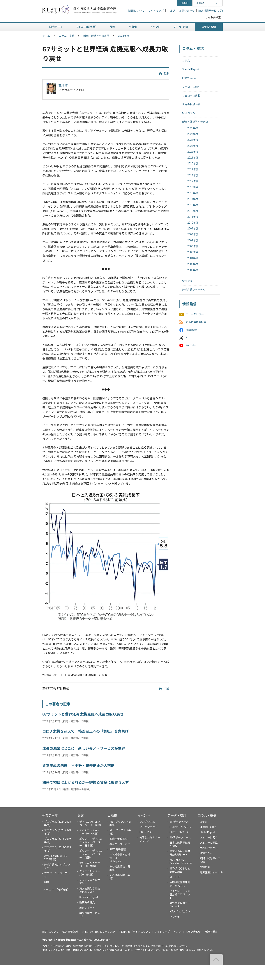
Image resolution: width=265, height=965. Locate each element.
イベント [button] (155, 27)
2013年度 (192, 205)
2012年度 (192, 210)
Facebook (191, 329)
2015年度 (192, 193)
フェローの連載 (191, 95)
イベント (144, 815)
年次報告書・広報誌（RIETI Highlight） (119, 858)
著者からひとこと (119, 844)
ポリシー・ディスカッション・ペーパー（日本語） (90, 842)
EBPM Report (189, 78)
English (200, 2)
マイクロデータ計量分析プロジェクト (179, 894)
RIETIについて (136, 10)
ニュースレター (195, 314)
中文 (215, 2)
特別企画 (187, 281)
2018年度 (192, 175)
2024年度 (192, 139)
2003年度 (192, 264)
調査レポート (87, 907)
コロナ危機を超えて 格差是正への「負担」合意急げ (85, 731)
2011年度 (192, 216)
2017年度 (192, 181)
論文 (80, 815)
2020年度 (192, 163)
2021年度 (192, 157)
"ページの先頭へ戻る (216, 959)
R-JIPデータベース (180, 826)
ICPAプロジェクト (179, 911)
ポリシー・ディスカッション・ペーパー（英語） (90, 854)
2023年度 (123, 35)
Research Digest (88, 897)
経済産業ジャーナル (193, 289)
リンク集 (174, 916)
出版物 (112, 815)
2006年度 (192, 246)
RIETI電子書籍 (117, 849)
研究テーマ (50, 815)
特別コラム (188, 113)
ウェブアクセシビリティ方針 (98, 931)
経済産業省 (211, 931)
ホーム (46, 35)
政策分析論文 (87, 902)
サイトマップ (156, 10)
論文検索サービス (210, 10)
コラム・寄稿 (67, 35)
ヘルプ (171, 10)
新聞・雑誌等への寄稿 (96, 35)
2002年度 (192, 270)
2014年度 (192, 198)
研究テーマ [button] (55, 27)
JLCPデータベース (180, 837)
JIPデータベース (179, 821)
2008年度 (192, 234)
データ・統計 (177, 815)
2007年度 (192, 240)
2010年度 (192, 222)
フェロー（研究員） (56, 890)
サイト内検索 (213, 17)
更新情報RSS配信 (196, 322)
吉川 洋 (63, 85)
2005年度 (192, 252)
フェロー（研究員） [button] (86, 27)
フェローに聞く (191, 86)
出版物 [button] (133, 27)
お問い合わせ (187, 10)
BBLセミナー (146, 832)
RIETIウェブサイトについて (135, 931)
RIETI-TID (174, 877)
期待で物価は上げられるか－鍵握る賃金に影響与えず (85, 782)
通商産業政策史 (118, 838)
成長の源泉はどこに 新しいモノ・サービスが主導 (83, 748)
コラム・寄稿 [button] (209, 27)
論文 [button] (112, 27)
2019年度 (192, 169)
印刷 (166, 74)
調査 (46, 881)
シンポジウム (147, 821)
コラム (186, 60)
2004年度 (192, 258)
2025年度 (192, 133)
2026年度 (192, 128)
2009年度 (192, 228)
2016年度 (192, 187)
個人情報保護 (70, 931)
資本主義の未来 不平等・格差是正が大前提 (78, 765)
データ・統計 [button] (181, 27)
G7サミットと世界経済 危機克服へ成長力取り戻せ (82, 714)
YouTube (191, 345)
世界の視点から (191, 104)
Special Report (190, 69)
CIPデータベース (179, 832)
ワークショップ (148, 826)
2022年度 (192, 151)
